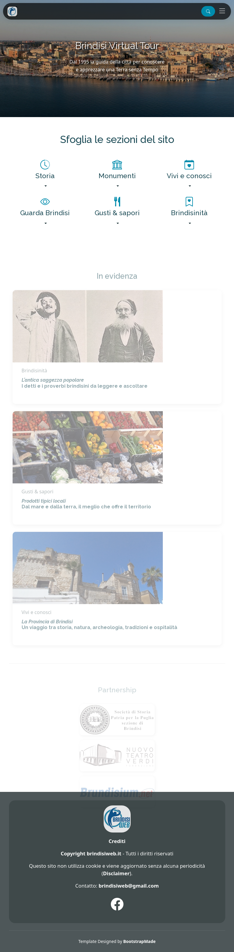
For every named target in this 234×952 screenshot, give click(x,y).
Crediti (117, 841)
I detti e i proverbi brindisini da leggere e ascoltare (84, 393)
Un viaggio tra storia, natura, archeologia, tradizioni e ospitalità (99, 634)
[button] (208, 11)
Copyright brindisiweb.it (91, 853)
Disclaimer (116, 873)
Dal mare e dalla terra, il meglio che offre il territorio (86, 514)
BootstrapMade (139, 941)
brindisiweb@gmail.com (129, 885)
